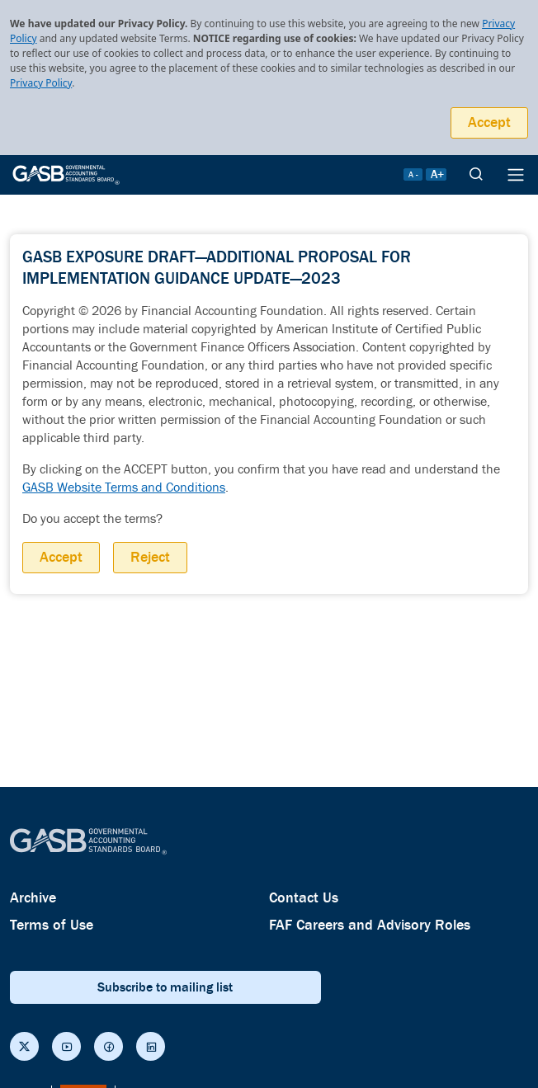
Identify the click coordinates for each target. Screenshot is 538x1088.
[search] (476, 175)
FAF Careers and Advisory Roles (369, 925)
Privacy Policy (41, 83)
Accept (489, 122)
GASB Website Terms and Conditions (123, 488)
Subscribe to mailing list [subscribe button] (165, 987)
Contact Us (303, 897)
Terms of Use (51, 925)
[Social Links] (24, 1046)
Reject (150, 557)
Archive (33, 897)
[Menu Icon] (516, 175)
